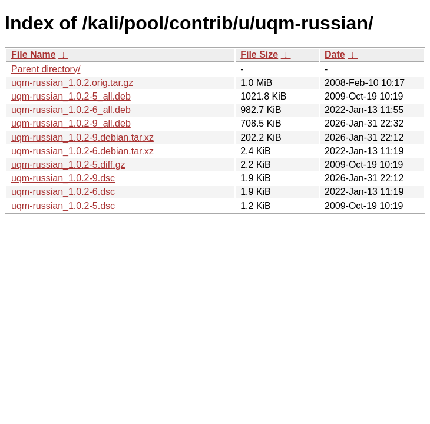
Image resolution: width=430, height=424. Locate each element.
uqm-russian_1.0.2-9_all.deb (71, 123)
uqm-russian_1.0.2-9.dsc (63, 178)
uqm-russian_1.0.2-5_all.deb (71, 96)
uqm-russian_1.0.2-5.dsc (63, 206)
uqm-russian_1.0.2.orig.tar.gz (72, 83)
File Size (259, 54)
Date (335, 54)
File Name (33, 54)
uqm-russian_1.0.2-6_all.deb (71, 110)
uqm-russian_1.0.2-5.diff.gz (68, 165)
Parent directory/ (45, 69)
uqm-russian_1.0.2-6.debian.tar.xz (82, 151)
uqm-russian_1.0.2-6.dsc (63, 192)
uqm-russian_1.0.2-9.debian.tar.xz (82, 137)
